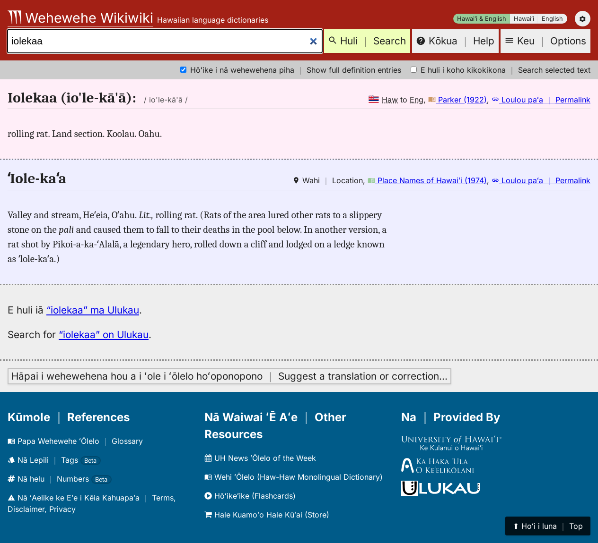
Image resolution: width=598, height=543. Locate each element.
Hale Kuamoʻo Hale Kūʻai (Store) (266, 514)
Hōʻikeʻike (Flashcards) (250, 496)
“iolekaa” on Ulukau (104, 334)
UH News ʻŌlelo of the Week (260, 458)
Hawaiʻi (524, 18)
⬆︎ (548, 526)
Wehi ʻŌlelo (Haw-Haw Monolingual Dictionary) (293, 477)
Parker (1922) (457, 99)
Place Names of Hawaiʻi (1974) (427, 180)
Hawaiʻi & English (481, 18)
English (552, 18)
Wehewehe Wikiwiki (80, 17)
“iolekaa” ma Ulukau (92, 310)
